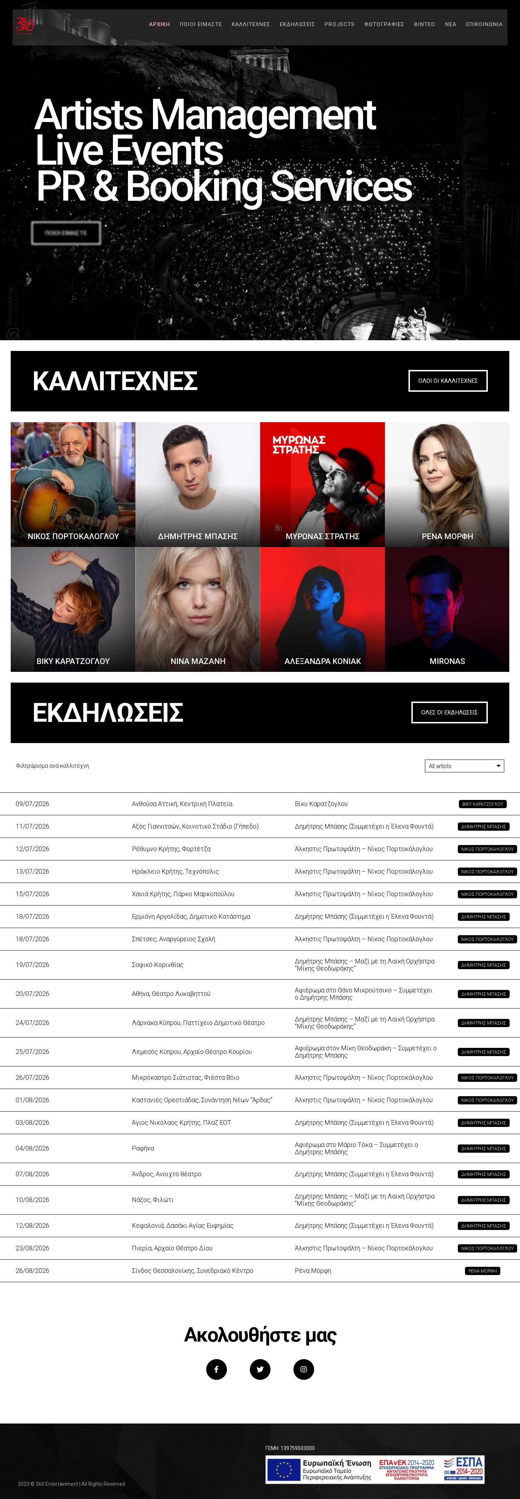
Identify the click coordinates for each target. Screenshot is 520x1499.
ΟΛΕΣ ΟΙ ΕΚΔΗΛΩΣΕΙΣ (449, 712)
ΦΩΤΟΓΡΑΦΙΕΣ (376, 28)
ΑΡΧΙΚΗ (146, 28)
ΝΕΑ (445, 28)
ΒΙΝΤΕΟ (418, 28)
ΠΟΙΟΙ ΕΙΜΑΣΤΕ (188, 28)
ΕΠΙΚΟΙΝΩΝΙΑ (479, 28)
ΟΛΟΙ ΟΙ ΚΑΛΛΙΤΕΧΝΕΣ (448, 380)
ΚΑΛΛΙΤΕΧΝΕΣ (239, 28)
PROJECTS (331, 28)
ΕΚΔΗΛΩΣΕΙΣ (287, 28)
